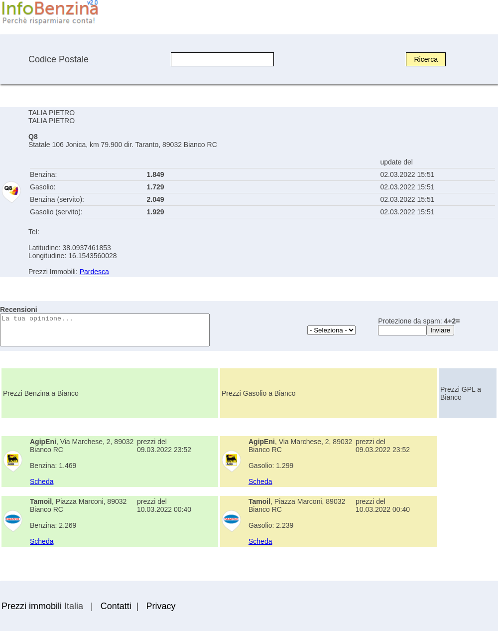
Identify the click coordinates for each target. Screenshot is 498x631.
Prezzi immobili (31, 606)
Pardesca (94, 272)
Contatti (116, 606)
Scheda (41, 481)
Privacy (160, 606)
